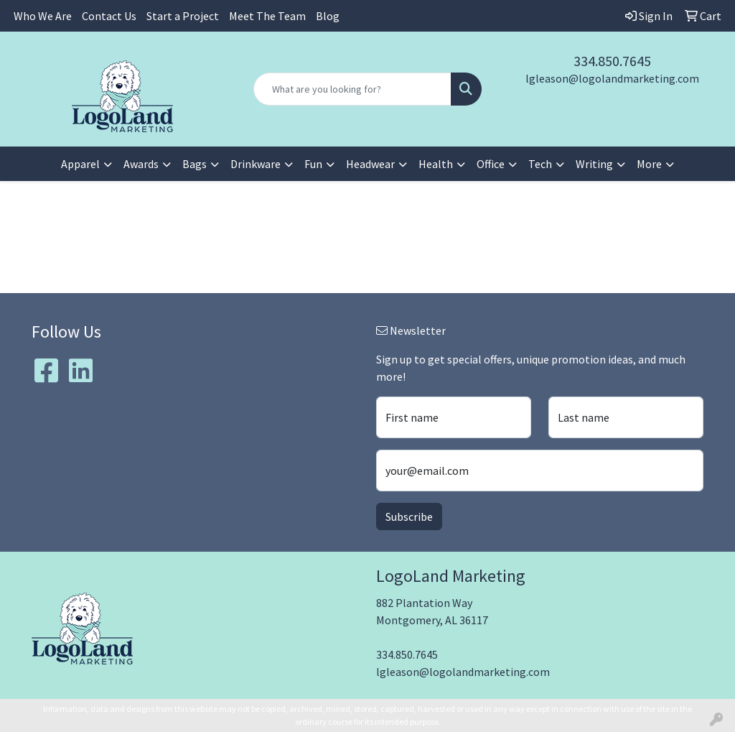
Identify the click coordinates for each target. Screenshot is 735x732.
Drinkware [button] (255, 164)
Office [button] (491, 164)
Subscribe (409, 516)
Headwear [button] (370, 164)
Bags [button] (194, 164)
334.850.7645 (612, 61)
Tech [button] (540, 164)
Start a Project (182, 16)
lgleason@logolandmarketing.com (612, 78)
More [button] (649, 164)
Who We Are (43, 16)
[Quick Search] (352, 89)
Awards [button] (141, 164)
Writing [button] (594, 164)
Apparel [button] (80, 164)
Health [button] (435, 164)
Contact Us (109, 16)
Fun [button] (313, 164)
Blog (328, 16)
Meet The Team (267, 16)
